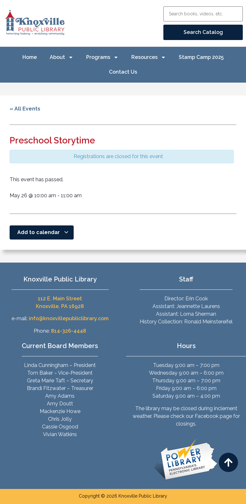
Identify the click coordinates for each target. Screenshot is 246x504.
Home (29, 57)
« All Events (25, 109)
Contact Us (123, 72)
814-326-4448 (68, 331)
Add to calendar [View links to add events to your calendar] (43, 232)
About (61, 57)
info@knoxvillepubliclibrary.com (69, 318)
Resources (148, 57)
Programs (102, 57)
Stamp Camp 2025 (201, 57)
